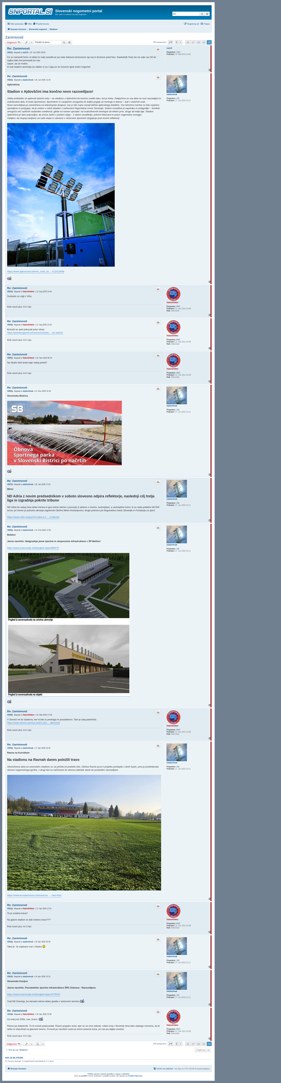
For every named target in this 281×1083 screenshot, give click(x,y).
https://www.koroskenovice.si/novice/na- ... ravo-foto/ (34, 895)
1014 (178, 52)
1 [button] (180, 42)
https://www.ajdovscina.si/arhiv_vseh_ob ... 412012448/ (35, 271)
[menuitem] (28, 24)
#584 (9, 325)
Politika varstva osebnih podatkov (101, 1074)
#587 (9, 484)
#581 (9, 52)
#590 (9, 748)
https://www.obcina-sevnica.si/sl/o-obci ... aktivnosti (33, 722)
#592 (9, 942)
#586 (9, 391)
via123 (169, 48)
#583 (9, 292)
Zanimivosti (14, 37)
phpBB (83, 1076)
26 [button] (187, 42)
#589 (9, 715)
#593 (9, 977)
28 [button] (198, 42)
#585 (9, 358)
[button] (170, 42)
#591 (9, 909)
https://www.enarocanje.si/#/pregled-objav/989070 (33, 548)
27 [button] (193, 42)
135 (177, 98)
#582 (9, 80)
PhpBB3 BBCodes (135, 1076)
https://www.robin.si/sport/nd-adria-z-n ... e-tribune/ (33, 517)
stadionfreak (171, 94)
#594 (9, 1014)
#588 (9, 530)
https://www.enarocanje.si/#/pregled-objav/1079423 (33, 994)
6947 (178, 306)
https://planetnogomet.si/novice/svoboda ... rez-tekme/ (35, 332)
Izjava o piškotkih (122, 1074)
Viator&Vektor (172, 302)
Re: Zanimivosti (18, 48)
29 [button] (204, 42)
